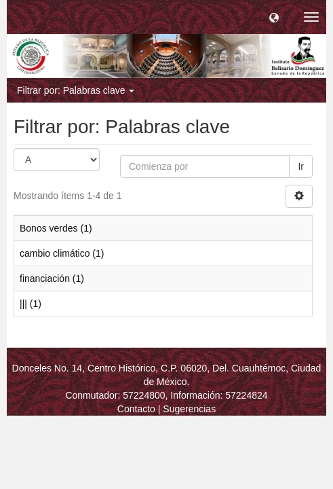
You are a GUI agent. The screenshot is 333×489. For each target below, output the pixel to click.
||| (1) (30, 303)
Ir (301, 166)
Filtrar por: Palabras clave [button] (75, 90)
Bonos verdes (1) (56, 228)
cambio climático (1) (62, 253)
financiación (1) (52, 278)
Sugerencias (189, 408)
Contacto (136, 408)
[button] (274, 17)
